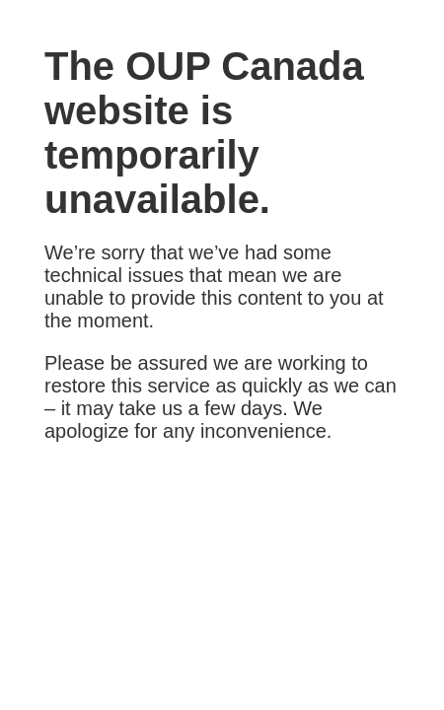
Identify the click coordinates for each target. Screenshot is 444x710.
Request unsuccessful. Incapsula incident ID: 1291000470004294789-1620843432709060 (222, 355)
